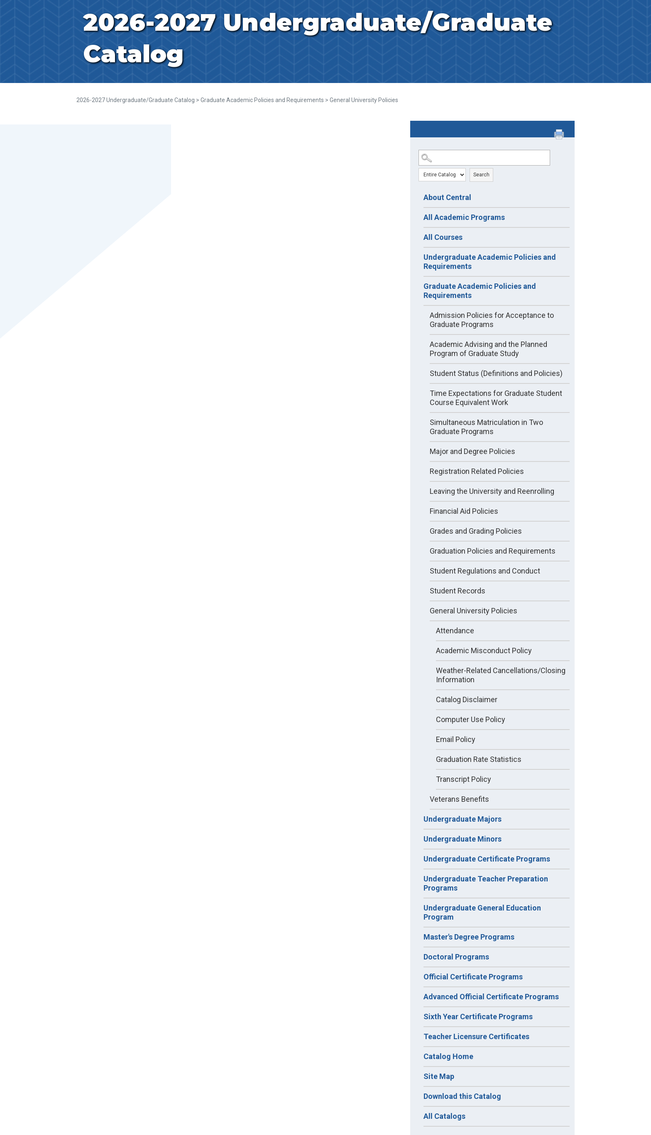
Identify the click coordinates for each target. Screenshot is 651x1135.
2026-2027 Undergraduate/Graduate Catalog (135, 100)
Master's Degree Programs (468, 936)
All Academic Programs (464, 217)
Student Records (457, 590)
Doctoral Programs (456, 956)
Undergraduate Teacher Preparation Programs (485, 883)
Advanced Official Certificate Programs (491, 996)
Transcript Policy (463, 779)
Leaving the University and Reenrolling (492, 491)
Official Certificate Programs (473, 976)
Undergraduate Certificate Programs (486, 858)
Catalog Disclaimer (466, 699)
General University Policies (473, 610)
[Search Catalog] (484, 158)
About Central (447, 197)
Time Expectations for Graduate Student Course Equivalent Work (496, 398)
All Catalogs (444, 1116)
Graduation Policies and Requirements (493, 551)
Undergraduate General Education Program (482, 912)
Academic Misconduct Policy (484, 650)
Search (481, 175)
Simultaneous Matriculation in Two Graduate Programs (486, 427)
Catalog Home (448, 1056)
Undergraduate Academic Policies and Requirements (489, 262)
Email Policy (455, 739)
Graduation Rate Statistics (478, 759)
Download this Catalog (462, 1096)
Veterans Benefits (459, 799)
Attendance (455, 630)
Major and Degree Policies (472, 451)
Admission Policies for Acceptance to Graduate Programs (492, 320)
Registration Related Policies (477, 471)
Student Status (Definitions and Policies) (496, 373)
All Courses (443, 237)
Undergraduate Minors (462, 839)
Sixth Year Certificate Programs (478, 1016)
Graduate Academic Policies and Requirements (262, 100)
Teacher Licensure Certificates (476, 1036)
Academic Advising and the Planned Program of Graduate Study (488, 349)
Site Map (438, 1076)
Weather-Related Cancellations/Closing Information (500, 675)
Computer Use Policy (470, 719)
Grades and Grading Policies (476, 531)
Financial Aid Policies (464, 511)
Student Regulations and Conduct (485, 570)
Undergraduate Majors (462, 819)
